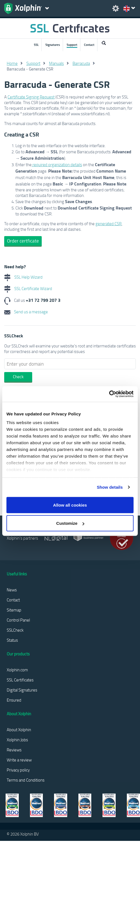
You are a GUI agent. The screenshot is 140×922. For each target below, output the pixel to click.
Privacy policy (18, 770)
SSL (36, 45)
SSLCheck (15, 630)
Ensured (14, 700)
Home (12, 63)
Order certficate (23, 240)
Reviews (14, 749)
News (12, 589)
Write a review (19, 760)
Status (12, 640)
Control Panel (18, 620)
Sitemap (14, 610)
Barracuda (81, 63)
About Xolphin (19, 729)
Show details (110, 487)
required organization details (57, 164)
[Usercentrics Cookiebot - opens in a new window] (109, 394)
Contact (89, 45)
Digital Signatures (22, 690)
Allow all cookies (70, 504)
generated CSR (108, 223)
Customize (70, 523)
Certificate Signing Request (31, 97)
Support (72, 45)
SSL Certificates (20, 680)
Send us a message (26, 311)
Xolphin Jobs (17, 739)
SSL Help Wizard (23, 277)
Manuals (56, 63)
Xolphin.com (17, 669)
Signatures (52, 45)
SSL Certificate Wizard (28, 288)
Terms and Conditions (26, 780)
